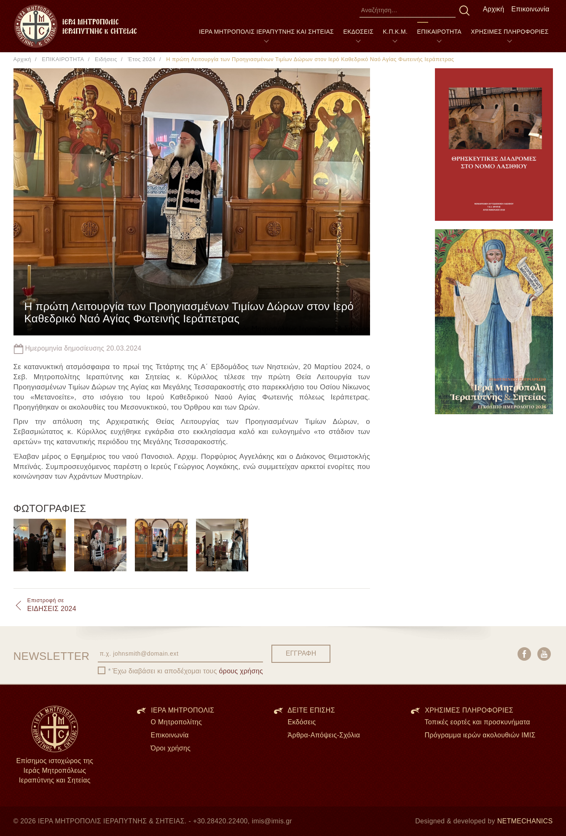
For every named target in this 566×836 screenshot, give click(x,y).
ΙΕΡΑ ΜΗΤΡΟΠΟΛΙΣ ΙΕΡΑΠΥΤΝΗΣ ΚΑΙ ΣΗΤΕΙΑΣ (266, 31)
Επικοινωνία (530, 9)
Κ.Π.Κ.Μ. (395, 31)
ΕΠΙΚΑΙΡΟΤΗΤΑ (439, 31)
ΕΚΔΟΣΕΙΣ (358, 31)
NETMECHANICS (525, 821)
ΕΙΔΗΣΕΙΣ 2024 (51, 605)
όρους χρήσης (241, 671)
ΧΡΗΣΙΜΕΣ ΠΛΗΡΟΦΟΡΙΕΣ (509, 31)
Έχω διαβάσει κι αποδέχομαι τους (187, 671)
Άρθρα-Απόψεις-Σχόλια (323, 735)
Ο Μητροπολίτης (176, 722)
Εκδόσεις (301, 722)
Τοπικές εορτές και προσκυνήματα (477, 722)
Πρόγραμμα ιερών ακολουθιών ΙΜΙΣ (479, 735)
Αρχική (493, 9)
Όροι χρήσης (170, 748)
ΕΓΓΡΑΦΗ (301, 653)
